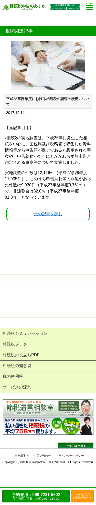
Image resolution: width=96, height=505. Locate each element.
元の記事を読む (48, 214)
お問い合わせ (42, 455)
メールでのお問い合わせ (82, 496)
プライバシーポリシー (70, 455)
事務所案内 (22, 455)
